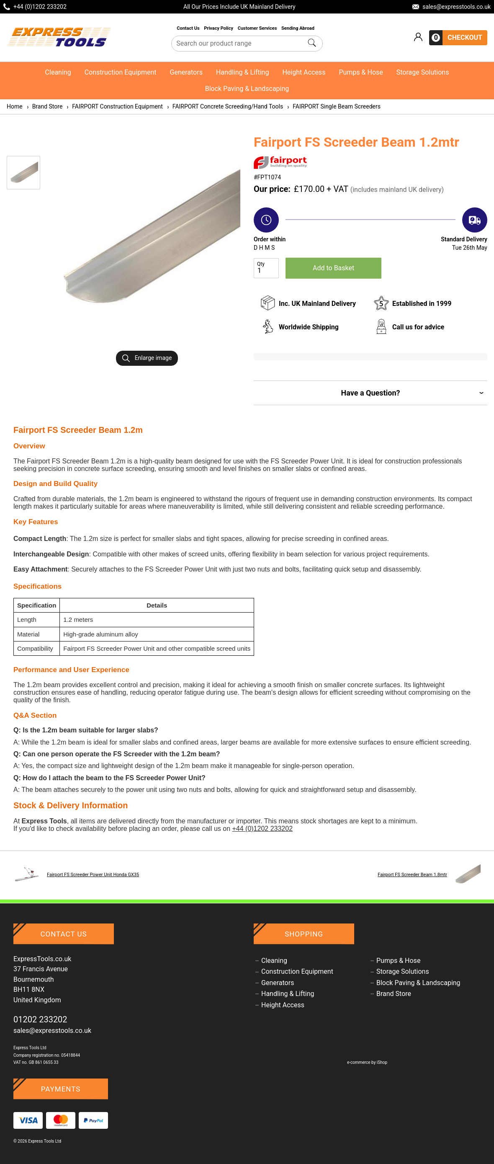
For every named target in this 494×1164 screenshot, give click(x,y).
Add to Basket (333, 268)
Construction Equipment (121, 72)
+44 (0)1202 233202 (262, 828)
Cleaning (58, 72)
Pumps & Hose (361, 72)
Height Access (303, 72)
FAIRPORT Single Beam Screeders (333, 106)
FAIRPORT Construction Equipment (114, 106)
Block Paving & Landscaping (247, 89)
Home (15, 106)
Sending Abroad (298, 28)
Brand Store (44, 106)
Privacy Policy (219, 28)
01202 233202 (40, 1019)
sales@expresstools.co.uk (52, 1031)
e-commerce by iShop (367, 1062)
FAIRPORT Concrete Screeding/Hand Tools (224, 106)
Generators (186, 72)
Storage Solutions (422, 72)
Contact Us (189, 28)
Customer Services (258, 28)
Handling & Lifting (242, 72)
